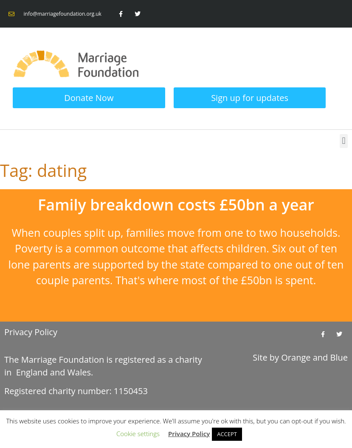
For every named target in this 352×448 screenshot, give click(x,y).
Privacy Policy (30, 332)
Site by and (300, 357)
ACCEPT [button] (227, 434)
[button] (344, 141)
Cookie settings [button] (138, 433)
